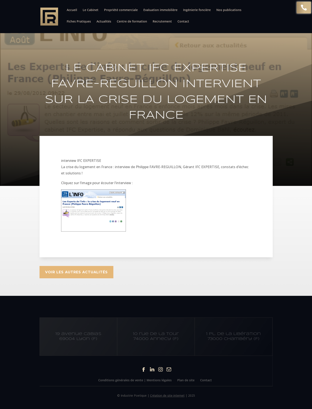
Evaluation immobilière (160, 10)
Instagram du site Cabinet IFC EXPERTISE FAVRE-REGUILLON (160, 369)
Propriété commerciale (121, 10)
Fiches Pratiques (79, 21)
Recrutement (162, 21)
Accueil (72, 10)
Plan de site (186, 380)
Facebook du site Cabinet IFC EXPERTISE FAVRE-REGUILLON (143, 369)
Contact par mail (169, 369)
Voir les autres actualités (76, 272)
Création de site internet (167, 395)
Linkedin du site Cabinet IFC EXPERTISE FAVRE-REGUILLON (152, 369)
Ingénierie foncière (197, 10)
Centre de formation (132, 21)
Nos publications (228, 10)
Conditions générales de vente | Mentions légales (135, 380)
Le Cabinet (90, 10)
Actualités (104, 21)
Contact (183, 21)
